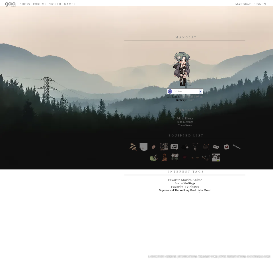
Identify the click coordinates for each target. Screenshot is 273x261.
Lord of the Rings (185, 183)
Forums (39, 4)
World (55, 4)
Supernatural (166, 190)
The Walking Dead (185, 190)
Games (69, 4)
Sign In (260, 4)
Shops (25, 4)
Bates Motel (204, 190)
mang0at (243, 4)
